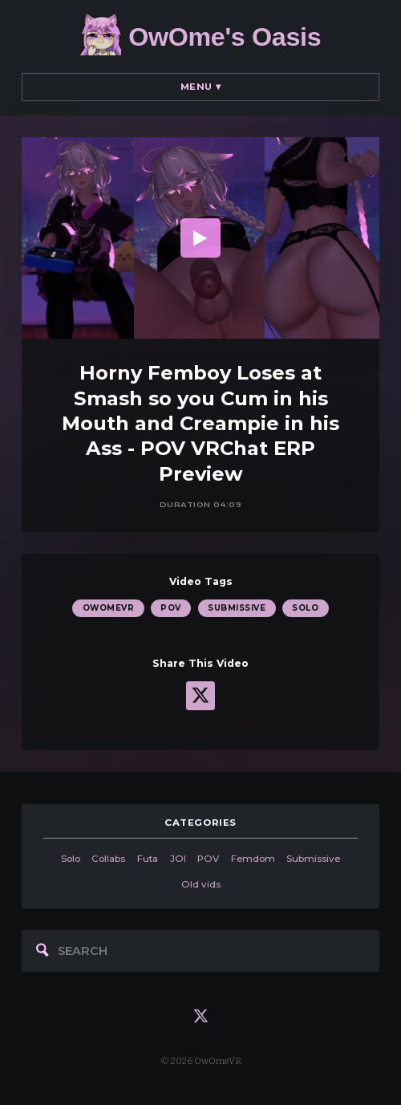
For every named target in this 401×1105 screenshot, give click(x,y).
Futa (147, 858)
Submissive (236, 607)
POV (170, 607)
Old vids (201, 884)
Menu (200, 86)
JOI (178, 858)
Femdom (253, 858)
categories (200, 822)
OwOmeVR (108, 607)
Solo (305, 607)
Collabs (108, 858)
